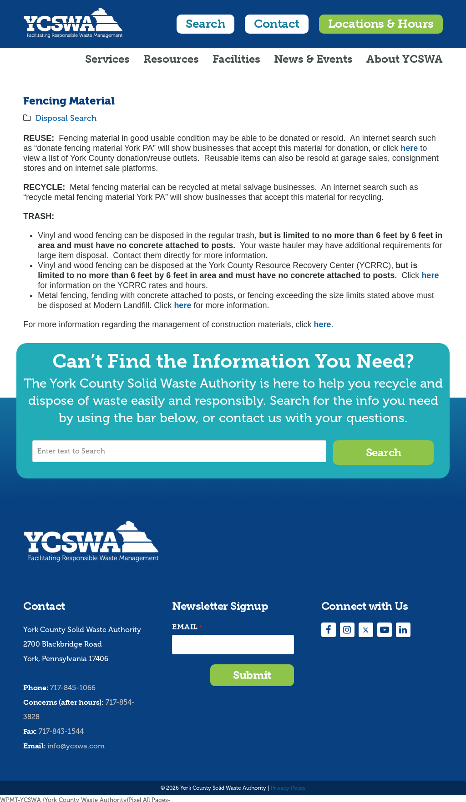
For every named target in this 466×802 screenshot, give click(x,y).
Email (187, 624)
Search (205, 24)
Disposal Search (65, 118)
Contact (276, 24)
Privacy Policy (288, 785)
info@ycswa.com (76, 743)
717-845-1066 (73, 685)
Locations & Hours (381, 24)
